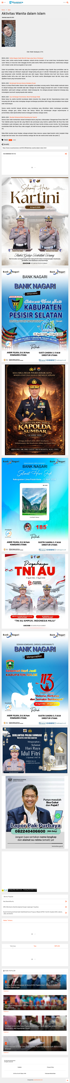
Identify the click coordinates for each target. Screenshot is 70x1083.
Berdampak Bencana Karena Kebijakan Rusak (23, 83)
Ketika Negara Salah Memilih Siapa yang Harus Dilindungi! (26, 58)
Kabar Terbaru (7, 920)
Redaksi (20, 1067)
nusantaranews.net (37, 1079)
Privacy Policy (50, 1067)
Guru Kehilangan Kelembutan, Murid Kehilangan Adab (25, 97)
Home (3, 10)
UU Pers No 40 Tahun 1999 (19, 1073)
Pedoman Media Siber (50, 1073)
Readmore (6, 991)
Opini (9, 10)
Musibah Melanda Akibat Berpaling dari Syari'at (23, 117)
